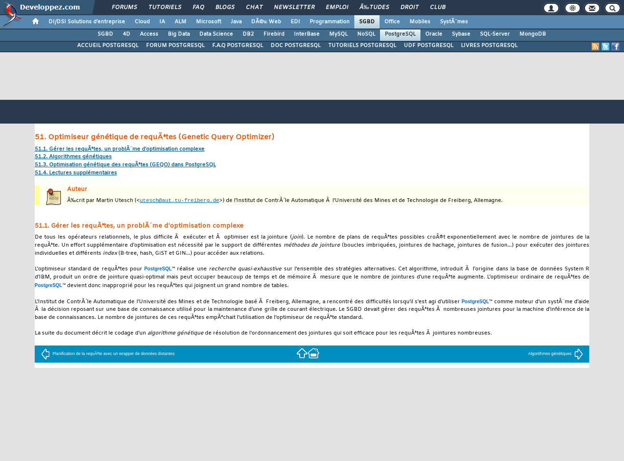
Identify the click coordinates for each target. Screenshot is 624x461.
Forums (124, 7)
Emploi (337, 7)
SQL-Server (495, 34)
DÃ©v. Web (266, 22)
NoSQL (366, 34)
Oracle (433, 34)
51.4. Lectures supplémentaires (76, 173)
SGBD (367, 22)
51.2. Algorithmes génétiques (73, 157)
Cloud (142, 22)
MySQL (338, 34)
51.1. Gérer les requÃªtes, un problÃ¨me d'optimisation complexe (120, 149)
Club (437, 7)
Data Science (216, 34)
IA (162, 22)
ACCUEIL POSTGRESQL (107, 45)
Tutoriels (164, 7)
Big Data (179, 34)
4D (126, 34)
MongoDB (532, 34)
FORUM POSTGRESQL (175, 45)
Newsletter (294, 7)
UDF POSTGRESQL (428, 45)
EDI (295, 22)
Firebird (273, 34)
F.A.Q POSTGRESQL (237, 45)
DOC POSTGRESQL (296, 45)
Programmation (330, 22)
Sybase (461, 34)
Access (149, 34)
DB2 (248, 34)
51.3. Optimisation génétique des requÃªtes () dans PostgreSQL (125, 165)
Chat (254, 7)
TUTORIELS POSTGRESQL (362, 45)
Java (236, 22)
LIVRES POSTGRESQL (489, 45)
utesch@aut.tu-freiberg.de (179, 200)
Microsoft (208, 22)
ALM (180, 22)
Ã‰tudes (374, 7)
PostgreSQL (400, 34)
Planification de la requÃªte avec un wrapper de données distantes (108, 354)
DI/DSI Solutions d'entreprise (87, 22)
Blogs (224, 7)
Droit (409, 7)
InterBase (307, 34)
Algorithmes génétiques (555, 354)
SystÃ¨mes (454, 22)
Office (392, 22)
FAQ (198, 7)
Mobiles (420, 22)
